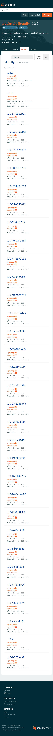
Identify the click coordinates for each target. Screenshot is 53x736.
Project (5, 49)
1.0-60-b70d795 (16, 168)
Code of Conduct (9, 715)
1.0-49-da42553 (16, 240)
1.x (16, 39)
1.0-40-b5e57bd (16, 295)
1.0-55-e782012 (16, 204)
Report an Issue (9, 704)
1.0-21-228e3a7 (16, 440)
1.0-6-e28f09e (15, 566)
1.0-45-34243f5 (16, 276)
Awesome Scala (35, 15)
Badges (33, 49)
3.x (15, 37)
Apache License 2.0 (10, 28)
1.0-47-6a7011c (16, 258)
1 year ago (11, 76)
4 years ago (11, 117)
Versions (24, 49)
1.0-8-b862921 (15, 548)
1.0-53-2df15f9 (16, 222)
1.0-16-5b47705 (16, 476)
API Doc (24, 15)
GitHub (23, 28)
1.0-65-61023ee (16, 132)
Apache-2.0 (12, 78)
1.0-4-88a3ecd (15, 603)
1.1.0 (10, 93)
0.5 (20, 42)
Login (47, 15)
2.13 (19, 37)
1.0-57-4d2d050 (16, 186)
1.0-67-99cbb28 (16, 113)
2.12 (24, 37)
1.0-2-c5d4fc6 (15, 621)
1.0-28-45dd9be (16, 385)
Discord (7, 693)
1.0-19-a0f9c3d (16, 458)
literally (24, 23)
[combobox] (22, 57)
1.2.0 (10, 72)
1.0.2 (10, 639)
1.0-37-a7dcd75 (16, 313)
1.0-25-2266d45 (16, 403)
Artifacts (15, 49)
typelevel (8, 23)
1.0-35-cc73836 (16, 331)
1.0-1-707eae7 (15, 657)
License (6, 717)
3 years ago (11, 97)
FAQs (5, 712)
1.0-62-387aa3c (16, 150)
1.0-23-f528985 (16, 422)
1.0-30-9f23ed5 (16, 367)
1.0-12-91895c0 (16, 512)
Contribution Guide (10, 701)
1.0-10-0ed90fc (16, 530)
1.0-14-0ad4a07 (16, 494)
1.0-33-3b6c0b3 (16, 349)
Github (7, 691)
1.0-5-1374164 (15, 585)
